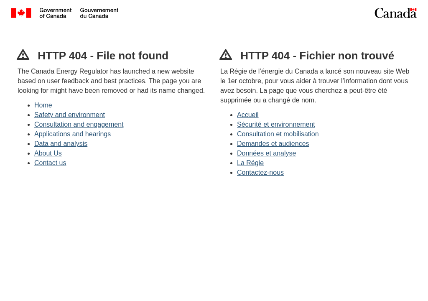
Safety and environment (69, 114)
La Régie (250, 162)
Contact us (50, 162)
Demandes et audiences (273, 143)
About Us (48, 153)
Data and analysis (60, 143)
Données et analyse (266, 153)
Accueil (248, 114)
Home (43, 105)
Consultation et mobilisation (278, 134)
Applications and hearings (72, 134)
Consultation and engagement (79, 124)
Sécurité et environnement (276, 124)
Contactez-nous (260, 172)
